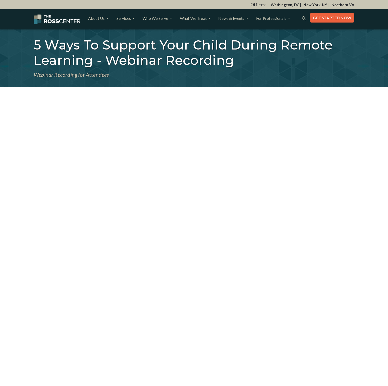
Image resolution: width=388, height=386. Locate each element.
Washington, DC (285, 4)
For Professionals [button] (271, 18)
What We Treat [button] (194, 18)
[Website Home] (57, 19)
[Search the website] (304, 18)
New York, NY (315, 4)
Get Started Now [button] (332, 17)
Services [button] (124, 18)
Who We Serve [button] (156, 18)
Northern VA (343, 4)
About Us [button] (97, 18)
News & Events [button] (231, 18)
